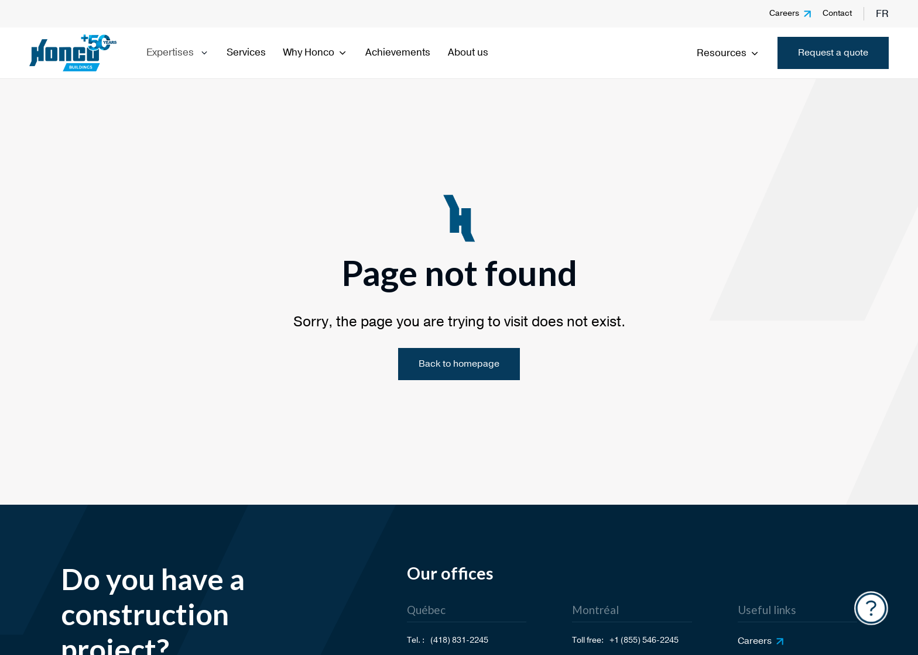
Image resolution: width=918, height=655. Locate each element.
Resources (728, 53)
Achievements (397, 52)
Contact (837, 13)
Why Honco (315, 52)
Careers (784, 13)
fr (882, 13)
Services (246, 52)
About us (468, 52)
